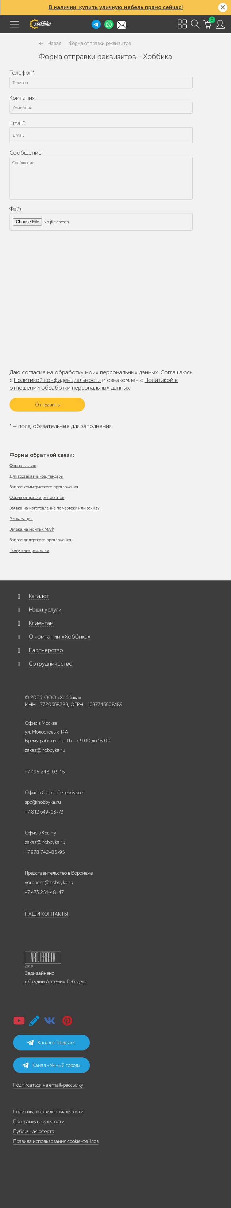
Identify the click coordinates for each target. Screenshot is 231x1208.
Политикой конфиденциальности (57, 380)
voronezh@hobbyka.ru (49, 882)
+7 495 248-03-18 (45, 772)
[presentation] (64, 342)
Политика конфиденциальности (48, 1112)
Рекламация (20, 518)
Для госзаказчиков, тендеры (36, 476)
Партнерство (46, 650)
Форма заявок (22, 465)
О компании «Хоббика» (60, 636)
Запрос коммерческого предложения (43, 486)
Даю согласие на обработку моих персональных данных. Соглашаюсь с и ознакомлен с (100, 380)
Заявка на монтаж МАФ (31, 529)
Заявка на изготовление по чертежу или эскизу (54, 508)
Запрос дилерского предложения (40, 539)
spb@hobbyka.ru (43, 802)
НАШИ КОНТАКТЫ (46, 914)
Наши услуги (45, 609)
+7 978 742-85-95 (45, 852)
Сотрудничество (51, 663)
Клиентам (41, 623)
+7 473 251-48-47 (44, 892)
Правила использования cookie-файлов (56, 1141)
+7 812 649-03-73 (44, 812)
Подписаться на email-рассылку (48, 1085)
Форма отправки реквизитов (36, 497)
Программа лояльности (39, 1121)
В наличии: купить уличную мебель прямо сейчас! (116, 7)
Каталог (39, 596)
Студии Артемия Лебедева (57, 981)
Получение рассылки (29, 550)
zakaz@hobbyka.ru (45, 750)
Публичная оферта (33, 1131)
